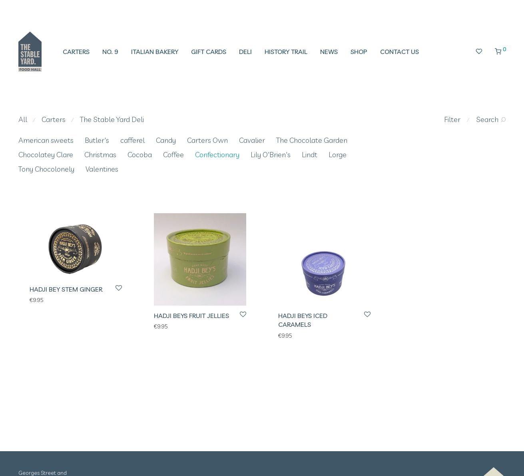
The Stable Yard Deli (112, 119)
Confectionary (217, 154)
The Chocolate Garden (311, 140)
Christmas (100, 154)
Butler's (97, 140)
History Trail (286, 52)
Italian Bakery (154, 52)
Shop (359, 52)
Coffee (173, 154)
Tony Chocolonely (46, 169)
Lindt (309, 154)
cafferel (132, 140)
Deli (245, 52)
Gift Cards (208, 52)
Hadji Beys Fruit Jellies (191, 316)
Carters (76, 52)
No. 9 (110, 52)
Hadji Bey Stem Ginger (66, 289)
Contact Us (399, 52)
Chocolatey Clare (45, 154)
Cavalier (252, 140)
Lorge (338, 154)
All (22, 119)
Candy (166, 140)
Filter (452, 119)
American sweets (46, 140)
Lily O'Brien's (271, 154)
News (329, 52)
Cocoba (140, 154)
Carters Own (207, 140)
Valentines (102, 169)
